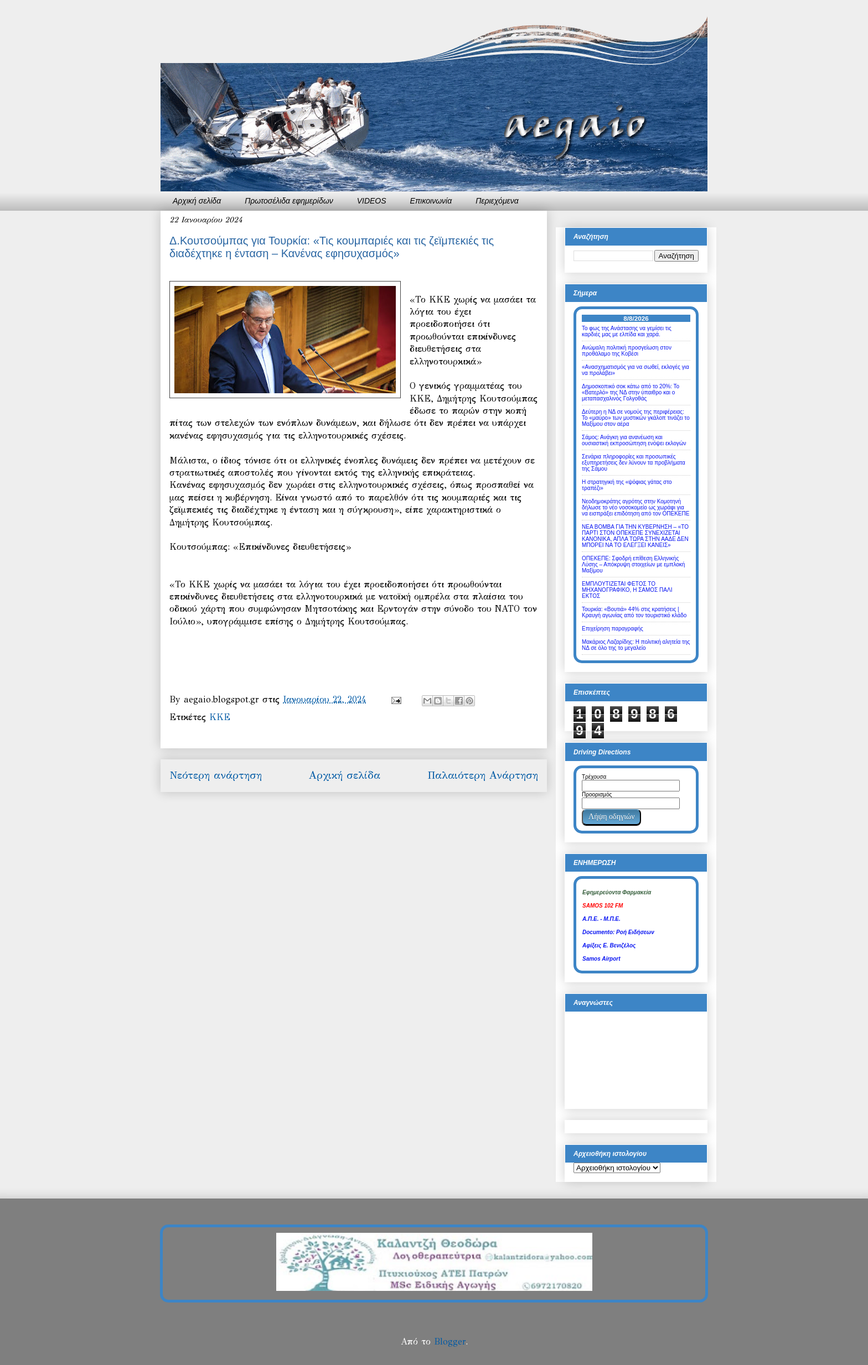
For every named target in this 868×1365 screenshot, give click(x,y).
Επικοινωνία (431, 200)
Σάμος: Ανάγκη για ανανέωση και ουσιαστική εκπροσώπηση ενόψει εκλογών (634, 440)
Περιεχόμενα (497, 200)
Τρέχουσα (594, 777)
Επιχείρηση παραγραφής (612, 629)
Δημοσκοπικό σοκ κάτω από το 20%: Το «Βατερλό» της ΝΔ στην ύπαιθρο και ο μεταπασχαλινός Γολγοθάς (630, 392)
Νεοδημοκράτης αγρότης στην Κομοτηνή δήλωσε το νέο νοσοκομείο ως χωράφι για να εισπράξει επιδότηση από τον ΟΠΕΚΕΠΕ (635, 507)
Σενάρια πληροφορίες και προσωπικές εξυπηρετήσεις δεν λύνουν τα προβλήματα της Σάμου (633, 463)
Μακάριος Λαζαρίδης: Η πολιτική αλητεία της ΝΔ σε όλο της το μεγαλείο (636, 645)
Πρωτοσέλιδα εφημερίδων (289, 200)
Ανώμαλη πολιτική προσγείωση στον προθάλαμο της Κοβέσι (626, 351)
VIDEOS (371, 200)
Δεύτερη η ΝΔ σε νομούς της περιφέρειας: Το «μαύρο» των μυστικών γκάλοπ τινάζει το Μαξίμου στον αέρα (636, 418)
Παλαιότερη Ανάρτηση (482, 775)
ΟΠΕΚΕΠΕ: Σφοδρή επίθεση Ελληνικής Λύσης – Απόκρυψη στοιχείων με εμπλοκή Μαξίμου (633, 564)
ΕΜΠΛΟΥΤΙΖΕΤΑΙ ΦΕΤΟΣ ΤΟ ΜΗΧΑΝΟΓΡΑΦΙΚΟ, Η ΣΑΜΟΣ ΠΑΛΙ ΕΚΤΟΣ (627, 590)
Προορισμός (597, 794)
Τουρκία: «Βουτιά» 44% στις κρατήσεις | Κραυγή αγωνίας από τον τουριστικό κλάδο (634, 612)
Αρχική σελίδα (197, 200)
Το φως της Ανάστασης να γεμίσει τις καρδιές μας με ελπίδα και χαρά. (626, 331)
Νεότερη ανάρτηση (215, 775)
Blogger (450, 1341)
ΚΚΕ (219, 717)
